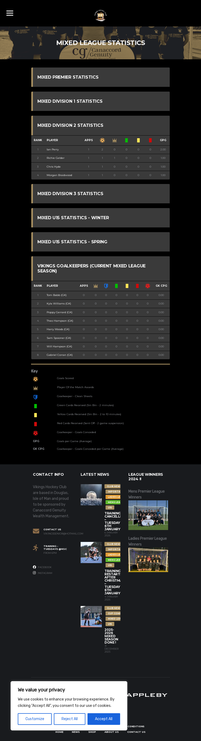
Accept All (103, 719)
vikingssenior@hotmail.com (58, 533)
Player (52, 140)
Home (59, 731)
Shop (92, 731)
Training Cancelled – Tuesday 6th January (114, 521)
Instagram (42, 572)
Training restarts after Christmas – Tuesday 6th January (114, 582)
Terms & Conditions (130, 726)
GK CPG (161, 286)
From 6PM (50, 553)
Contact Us (136, 731)
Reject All (70, 719)
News (76, 731)
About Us (111, 731)
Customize (34, 719)
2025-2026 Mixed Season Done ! (111, 636)
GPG (163, 140)
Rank (38, 140)
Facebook (42, 567)
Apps (89, 140)
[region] (69, 705)
